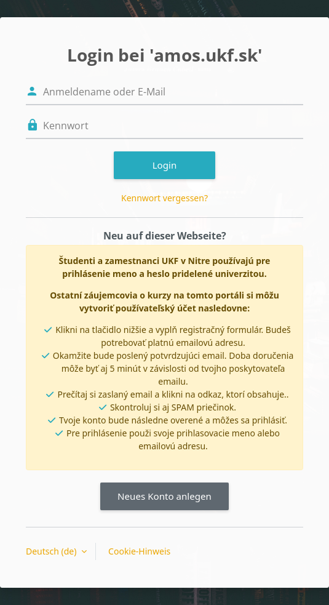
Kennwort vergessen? (164, 198)
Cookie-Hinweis (139, 551)
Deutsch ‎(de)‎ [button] (52, 551)
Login (165, 165)
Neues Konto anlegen (164, 496)
